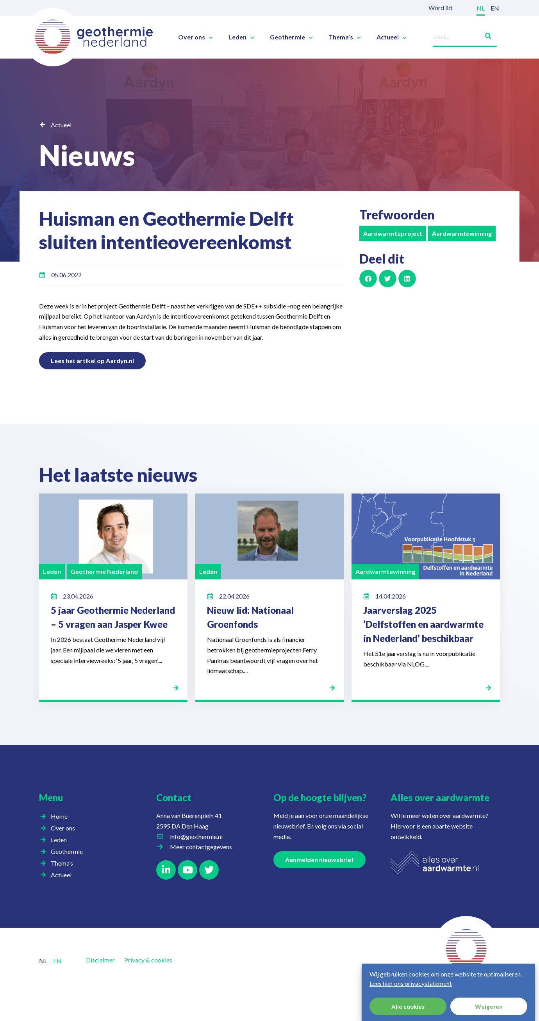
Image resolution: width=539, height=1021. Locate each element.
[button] (368, 278)
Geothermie (291, 37)
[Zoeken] (485, 34)
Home (59, 816)
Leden (241, 37)
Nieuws (87, 155)
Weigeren (489, 1006)
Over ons (195, 37)
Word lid (440, 7)
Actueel (392, 37)
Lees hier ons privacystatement (410, 983)
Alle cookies (408, 1006)
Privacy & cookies (148, 960)
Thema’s (344, 37)
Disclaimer (100, 960)
